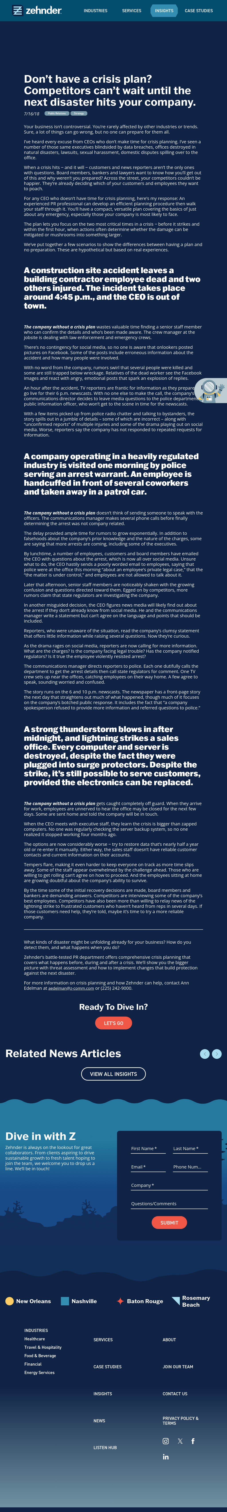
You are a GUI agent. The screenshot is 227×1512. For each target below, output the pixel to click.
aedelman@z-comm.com (74, 988)
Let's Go (113, 1023)
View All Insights (113, 1074)
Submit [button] (169, 1223)
